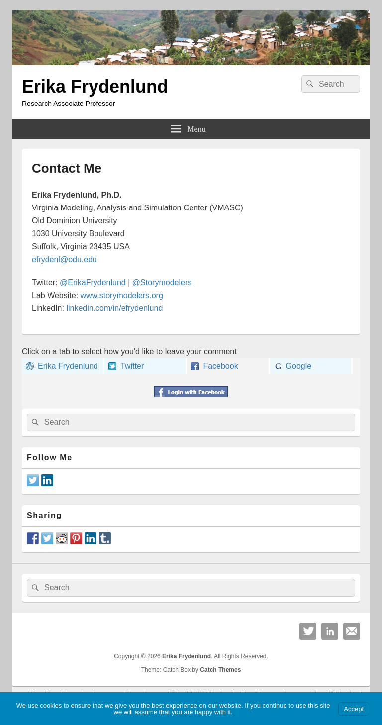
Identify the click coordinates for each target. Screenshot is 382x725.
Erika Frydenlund (95, 86)
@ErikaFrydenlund (93, 282)
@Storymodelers (161, 282)
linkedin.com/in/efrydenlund (114, 308)
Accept (354, 709)
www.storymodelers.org (122, 295)
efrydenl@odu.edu (64, 259)
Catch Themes (220, 669)
